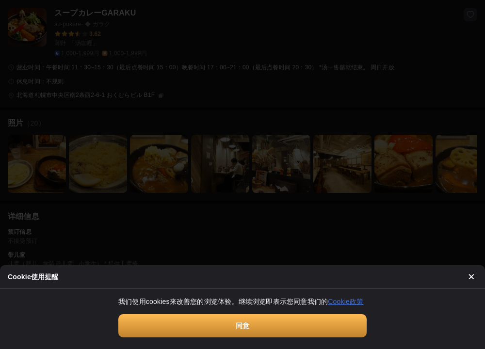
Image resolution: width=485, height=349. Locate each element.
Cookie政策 (345, 301)
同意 (242, 326)
